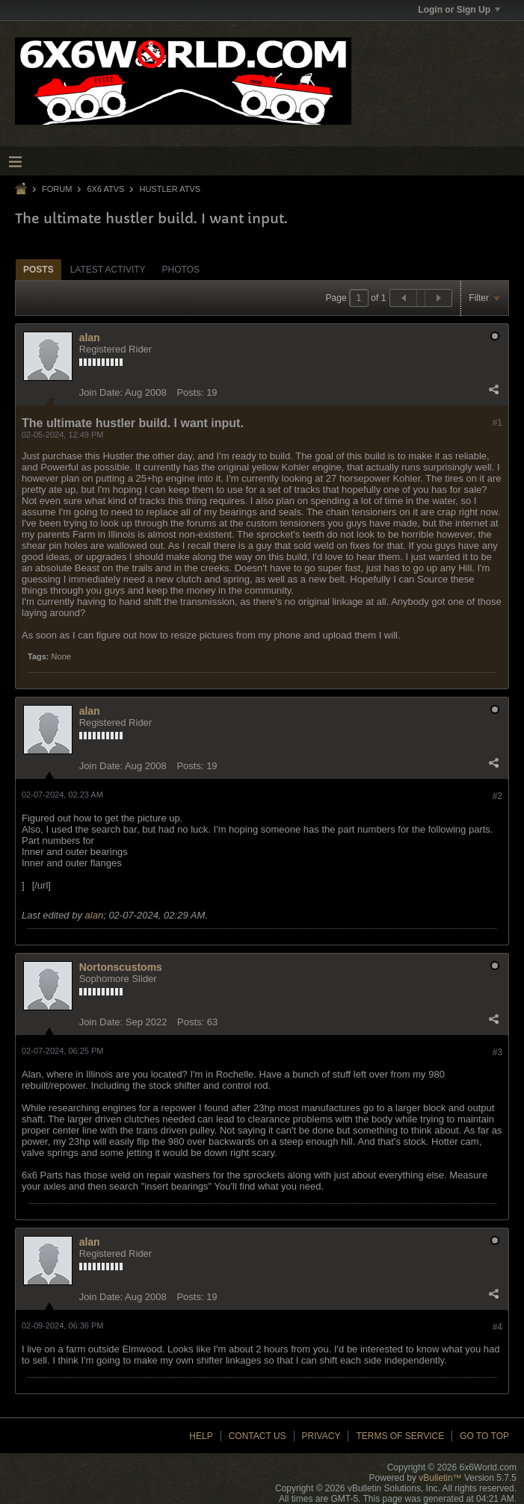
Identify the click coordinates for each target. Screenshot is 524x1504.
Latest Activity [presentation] (108, 269)
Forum (57, 188)
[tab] (38, 269)
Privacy (321, 1436)
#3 (497, 1052)
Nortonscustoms (120, 967)
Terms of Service (400, 1436)
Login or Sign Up (459, 9)
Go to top (484, 1436)
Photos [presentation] (181, 269)
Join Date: (101, 392)
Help (200, 1436)
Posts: (189, 392)
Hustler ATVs (169, 188)
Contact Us (257, 1436)
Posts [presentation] (38, 269)
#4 (497, 1327)
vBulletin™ (440, 1478)
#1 (497, 422)
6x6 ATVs (105, 188)
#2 (497, 796)
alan (89, 338)
